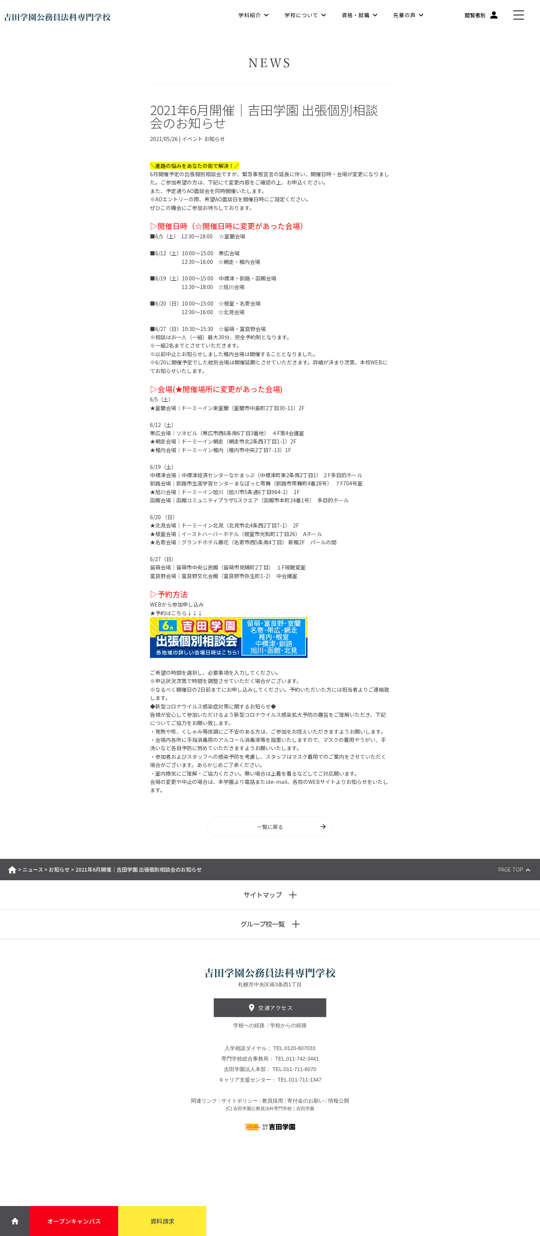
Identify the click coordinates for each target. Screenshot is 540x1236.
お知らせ (59, 869)
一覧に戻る (292, 826)
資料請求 (162, 1221)
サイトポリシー (239, 1100)
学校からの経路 (288, 1025)
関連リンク (204, 1100)
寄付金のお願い (305, 1100)
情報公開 (338, 1100)
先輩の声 (404, 15)
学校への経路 (249, 1025)
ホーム (12, 869)
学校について (301, 15)
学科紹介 (249, 15)
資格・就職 (356, 15)
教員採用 (272, 1100)
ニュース (32, 869)
